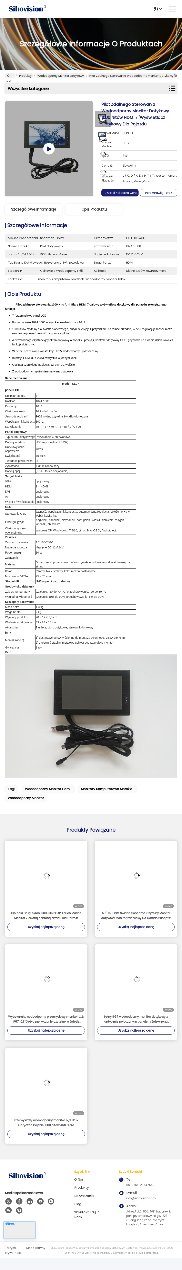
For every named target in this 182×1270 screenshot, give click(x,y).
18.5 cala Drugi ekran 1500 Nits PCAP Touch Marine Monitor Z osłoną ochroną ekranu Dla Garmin (46, 915)
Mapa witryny (35, 1248)
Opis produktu (94, 209)
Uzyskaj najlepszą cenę (122, 192)
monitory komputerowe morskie (106, 789)
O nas (79, 1179)
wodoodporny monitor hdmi (47, 789)
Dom (10, 76)
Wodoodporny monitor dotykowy (60, 76)
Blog (77, 1204)
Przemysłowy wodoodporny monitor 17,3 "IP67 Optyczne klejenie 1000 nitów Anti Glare (46, 1122)
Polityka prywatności (13, 1250)
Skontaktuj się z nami (86, 1214)
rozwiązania (84, 1195)
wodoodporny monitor (26, 798)
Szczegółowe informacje (33, 209)
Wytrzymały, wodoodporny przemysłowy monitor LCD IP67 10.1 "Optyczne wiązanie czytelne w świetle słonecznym (46, 1019)
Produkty (25, 76)
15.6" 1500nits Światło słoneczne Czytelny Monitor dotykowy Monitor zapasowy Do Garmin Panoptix (136, 915)
